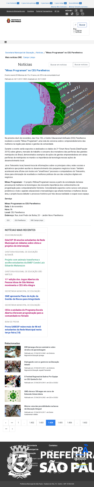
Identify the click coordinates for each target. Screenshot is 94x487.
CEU (8, 220)
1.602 (84, 422)
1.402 (31, 422)
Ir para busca (46, 3)
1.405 (60, 422)
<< (12, 422)
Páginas (79, 30)
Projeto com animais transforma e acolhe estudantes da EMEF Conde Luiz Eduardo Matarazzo (25, 262)
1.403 (41, 422)
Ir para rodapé (61, 3)
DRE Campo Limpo (37, 220)
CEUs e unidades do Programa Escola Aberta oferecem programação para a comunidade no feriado (24, 313)
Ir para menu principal (30, 3)
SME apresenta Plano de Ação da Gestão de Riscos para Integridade (22, 297)
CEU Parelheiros (20, 220)
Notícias (79, 32)
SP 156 (57, 11)
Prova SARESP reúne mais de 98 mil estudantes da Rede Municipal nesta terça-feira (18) (23, 329)
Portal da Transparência (44, 11)
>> (6, 429)
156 (51, 451)
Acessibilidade (75, 3)
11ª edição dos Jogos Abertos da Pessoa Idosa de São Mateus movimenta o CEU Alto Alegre (22, 282)
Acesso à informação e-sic (16, 11)
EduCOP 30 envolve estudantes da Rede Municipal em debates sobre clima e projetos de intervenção (25, 243)
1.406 (69, 422)
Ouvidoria (30, 11)
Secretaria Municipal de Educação (19, 52)
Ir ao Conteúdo (13, 3)
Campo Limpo (29, 57)
